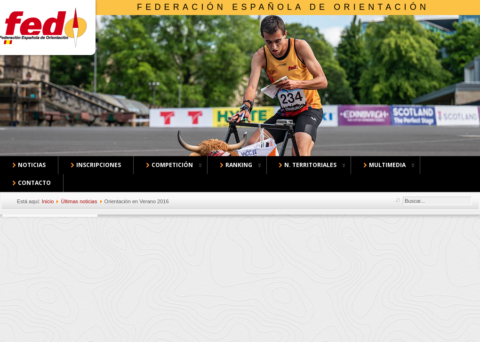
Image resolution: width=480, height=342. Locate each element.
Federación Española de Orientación (283, 7)
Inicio (48, 201)
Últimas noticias (79, 201)
